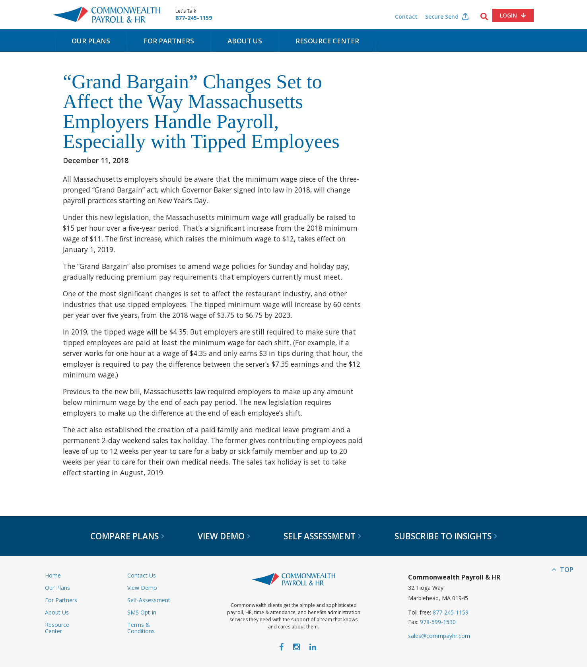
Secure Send (442, 16)
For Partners (169, 40)
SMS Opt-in (141, 612)
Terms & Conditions (141, 628)
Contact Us (141, 575)
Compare (127, 536)
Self (322, 536)
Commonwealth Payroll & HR (106, 14)
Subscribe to (446, 536)
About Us (244, 40)
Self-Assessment (148, 600)
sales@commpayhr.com (439, 636)
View (224, 536)
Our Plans (91, 40)
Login (508, 15)
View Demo (142, 587)
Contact (406, 16)
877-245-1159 (193, 18)
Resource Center (327, 40)
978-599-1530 (438, 622)
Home (53, 575)
